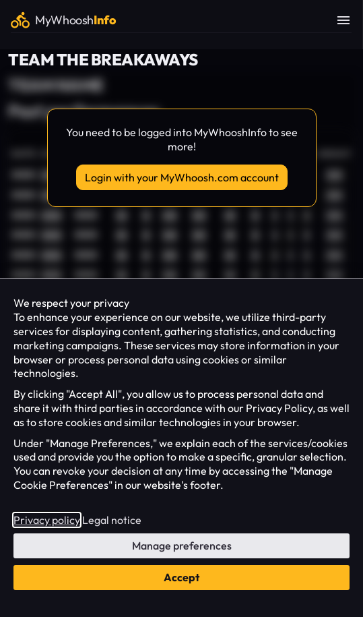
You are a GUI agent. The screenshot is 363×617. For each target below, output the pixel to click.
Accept (181, 577)
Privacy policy (46, 520)
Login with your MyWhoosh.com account (182, 177)
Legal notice (111, 520)
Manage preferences (182, 545)
